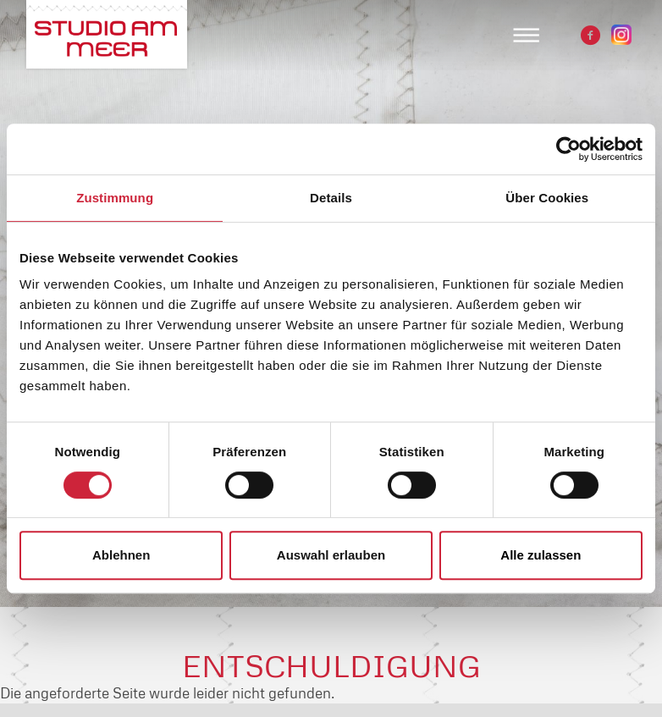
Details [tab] (331, 197)
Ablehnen (121, 555)
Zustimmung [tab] (114, 197)
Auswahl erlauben (331, 555)
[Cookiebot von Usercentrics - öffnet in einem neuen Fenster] (568, 149)
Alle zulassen (540, 555)
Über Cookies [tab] (546, 197)
